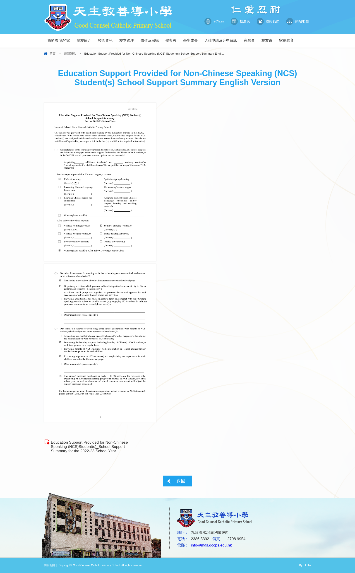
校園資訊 (107, 38)
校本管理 (128, 38)
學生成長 (192, 38)
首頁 (52, 53)
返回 (180, 481)
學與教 (173, 38)
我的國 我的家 (60, 38)
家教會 (251, 38)
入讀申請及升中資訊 (222, 38)
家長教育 (288, 38)
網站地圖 (297, 21)
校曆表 (240, 21)
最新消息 (70, 53)
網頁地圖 (49, 565)
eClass (214, 21)
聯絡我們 (268, 21)
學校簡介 (86, 38)
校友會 (268, 38)
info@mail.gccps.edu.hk (211, 545)
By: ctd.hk (305, 565)
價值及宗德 (151, 38)
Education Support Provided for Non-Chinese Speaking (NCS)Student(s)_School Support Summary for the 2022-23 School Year (89, 446)
